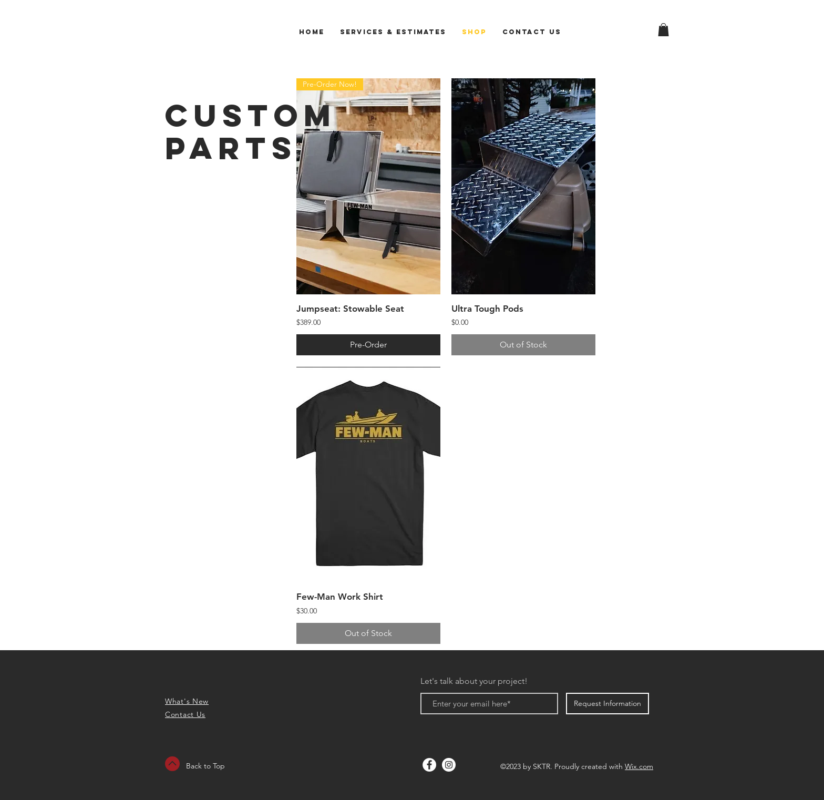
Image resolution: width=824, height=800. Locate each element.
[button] (663, 29)
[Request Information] (607, 703)
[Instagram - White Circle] (449, 765)
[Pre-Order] (368, 344)
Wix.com (639, 766)
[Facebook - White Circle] (429, 765)
